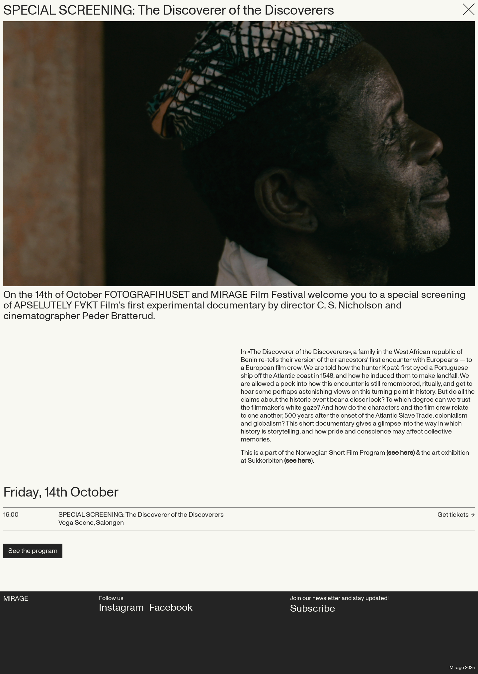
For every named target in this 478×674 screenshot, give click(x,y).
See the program (32, 551)
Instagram (121, 608)
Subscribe (312, 608)
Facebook (171, 608)
